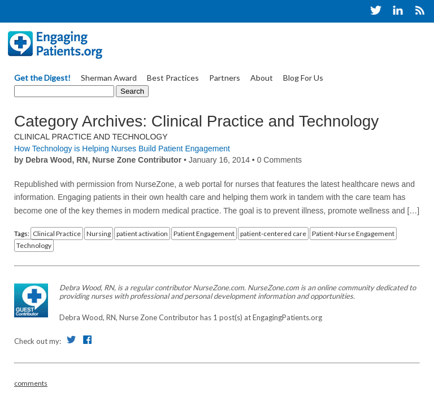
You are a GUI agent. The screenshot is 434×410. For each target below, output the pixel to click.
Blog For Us (303, 77)
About (261, 77)
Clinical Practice (57, 233)
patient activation (142, 233)
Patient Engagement (204, 233)
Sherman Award (109, 77)
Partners (224, 77)
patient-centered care (273, 233)
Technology (33, 245)
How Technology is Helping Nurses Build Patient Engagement (122, 148)
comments (30, 383)
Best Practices (173, 77)
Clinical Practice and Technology (91, 136)
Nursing (98, 233)
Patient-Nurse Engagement (353, 233)
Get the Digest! (42, 77)
